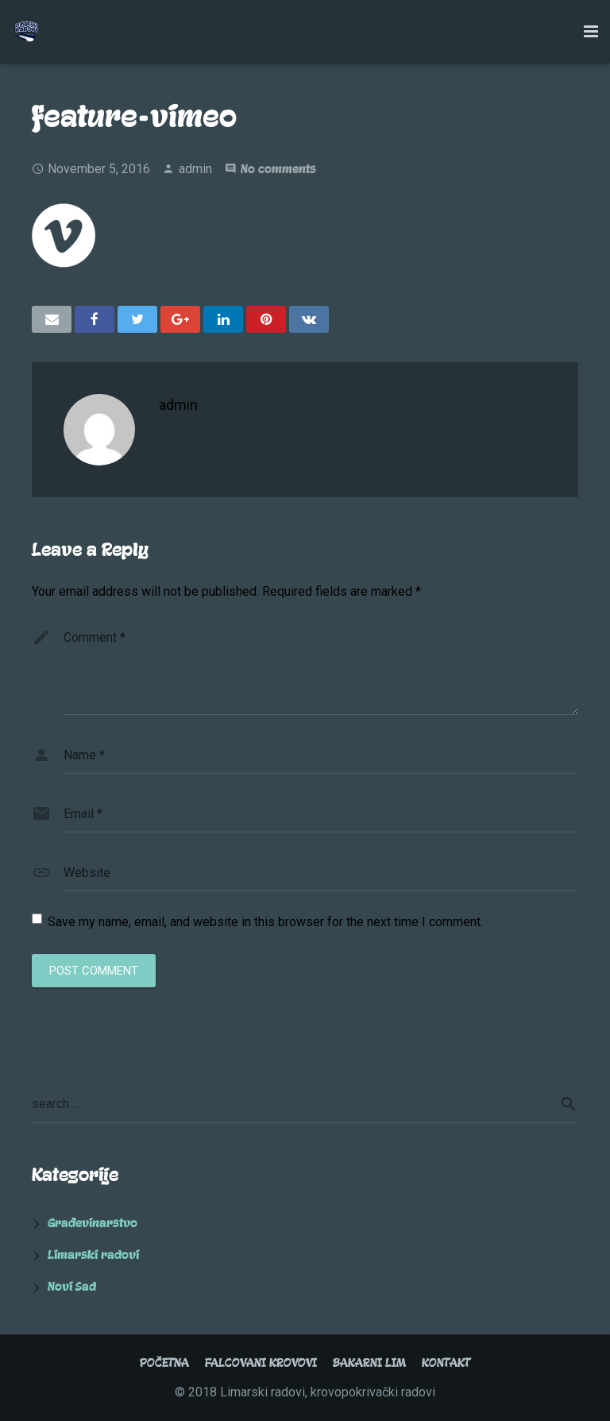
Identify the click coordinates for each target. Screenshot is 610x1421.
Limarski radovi (93, 1255)
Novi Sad (72, 1287)
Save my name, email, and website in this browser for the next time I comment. (265, 921)
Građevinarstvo (92, 1223)
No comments (278, 169)
